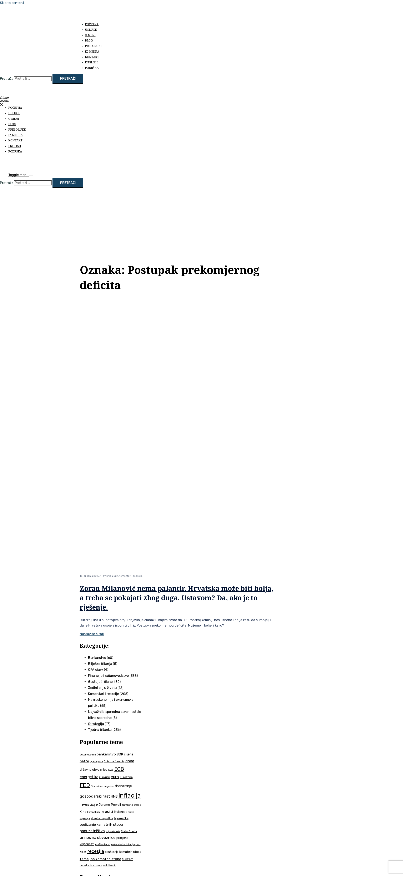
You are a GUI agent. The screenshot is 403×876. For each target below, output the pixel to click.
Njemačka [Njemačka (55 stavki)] (121, 818)
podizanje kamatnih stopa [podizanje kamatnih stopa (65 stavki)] (101, 824)
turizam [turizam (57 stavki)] (127, 859)
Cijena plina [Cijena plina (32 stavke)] (96, 761)
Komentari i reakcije (130, 575)
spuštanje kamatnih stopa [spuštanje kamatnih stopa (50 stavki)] (123, 852)
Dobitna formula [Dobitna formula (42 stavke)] (114, 761)
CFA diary (95, 670)
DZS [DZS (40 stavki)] (111, 769)
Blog (89, 40)
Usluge (91, 29)
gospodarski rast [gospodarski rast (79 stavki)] (95, 796)
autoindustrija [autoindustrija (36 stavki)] (88, 754)
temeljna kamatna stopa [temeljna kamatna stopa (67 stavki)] (100, 859)
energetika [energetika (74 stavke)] (89, 777)
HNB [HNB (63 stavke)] (114, 796)
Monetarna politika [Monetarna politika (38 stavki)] (102, 818)
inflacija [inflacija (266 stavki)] (130, 795)
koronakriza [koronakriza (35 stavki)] (94, 812)
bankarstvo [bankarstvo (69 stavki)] (106, 754)
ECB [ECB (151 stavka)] (119, 769)
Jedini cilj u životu (102, 688)
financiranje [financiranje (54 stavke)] (123, 786)
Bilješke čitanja (100, 664)
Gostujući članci (101, 682)
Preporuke (93, 46)
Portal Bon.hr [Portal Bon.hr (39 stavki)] (129, 831)
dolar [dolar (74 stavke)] (129, 761)
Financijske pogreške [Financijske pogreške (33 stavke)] (102, 786)
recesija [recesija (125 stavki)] (95, 851)
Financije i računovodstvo (108, 676)
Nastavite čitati (92, 634)
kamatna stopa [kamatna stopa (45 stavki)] (131, 804)
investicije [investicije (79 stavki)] (89, 804)
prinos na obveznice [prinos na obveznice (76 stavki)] (98, 837)
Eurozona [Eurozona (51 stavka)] (126, 777)
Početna (92, 24)
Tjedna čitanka (100, 730)
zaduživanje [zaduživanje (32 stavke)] (109, 865)
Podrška (92, 68)
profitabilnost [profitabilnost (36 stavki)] (102, 844)
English (91, 62)
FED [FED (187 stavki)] (85, 785)
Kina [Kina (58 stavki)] (83, 812)
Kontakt (92, 57)
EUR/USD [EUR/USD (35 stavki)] (104, 777)
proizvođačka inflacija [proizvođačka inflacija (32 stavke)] (123, 844)
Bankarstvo (97, 658)
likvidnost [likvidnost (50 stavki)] (120, 812)
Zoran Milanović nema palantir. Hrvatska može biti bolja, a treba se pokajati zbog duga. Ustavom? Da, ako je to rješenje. (176, 598)
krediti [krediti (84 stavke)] (107, 811)
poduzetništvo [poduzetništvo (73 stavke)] (92, 831)
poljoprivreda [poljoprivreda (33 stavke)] (113, 831)
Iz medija (92, 51)
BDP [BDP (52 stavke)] (120, 754)
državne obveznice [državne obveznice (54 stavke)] (93, 770)
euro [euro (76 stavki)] (115, 777)
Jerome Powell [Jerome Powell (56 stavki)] (110, 805)
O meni (90, 35)
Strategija (96, 724)
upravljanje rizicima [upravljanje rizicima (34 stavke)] (91, 865)
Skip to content (12, 3)
